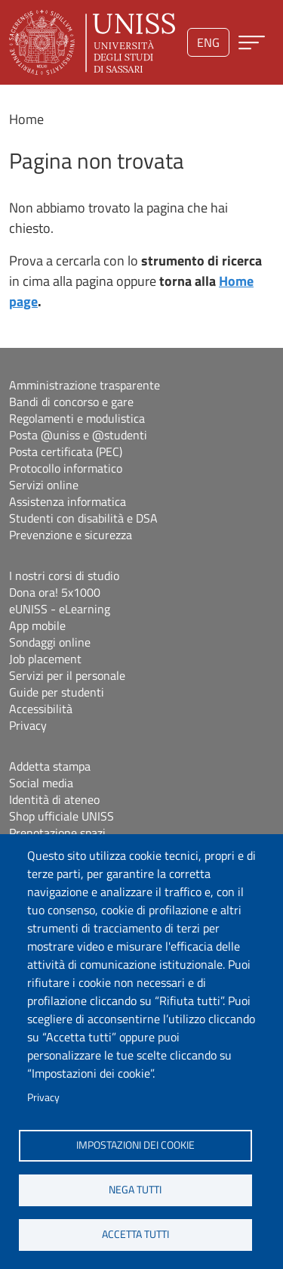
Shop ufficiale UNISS (61, 816)
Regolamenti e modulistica (77, 418)
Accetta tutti (135, 1234)
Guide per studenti (56, 692)
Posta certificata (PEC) (65, 451)
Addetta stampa (50, 766)
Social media (41, 782)
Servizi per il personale (67, 675)
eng (208, 42)
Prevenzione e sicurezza (70, 534)
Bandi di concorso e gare (71, 401)
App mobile (37, 625)
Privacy (43, 1097)
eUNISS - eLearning (59, 608)
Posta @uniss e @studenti (78, 435)
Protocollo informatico (65, 468)
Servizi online (43, 484)
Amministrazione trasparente (84, 385)
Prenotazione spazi (57, 832)
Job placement (45, 658)
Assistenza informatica (67, 501)
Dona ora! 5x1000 (54, 592)
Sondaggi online (50, 642)
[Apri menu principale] (251, 43)
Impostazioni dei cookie (135, 1145)
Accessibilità (40, 708)
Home (26, 119)
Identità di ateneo (54, 799)
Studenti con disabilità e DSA (83, 518)
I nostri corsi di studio (64, 575)
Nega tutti (135, 1189)
